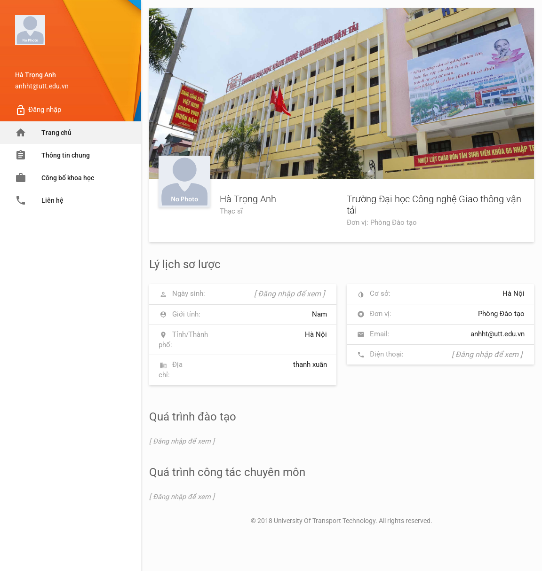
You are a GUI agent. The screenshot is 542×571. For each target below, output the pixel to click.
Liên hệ (39, 200)
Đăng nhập (38, 110)
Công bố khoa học (54, 178)
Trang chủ (43, 132)
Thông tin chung (52, 155)
